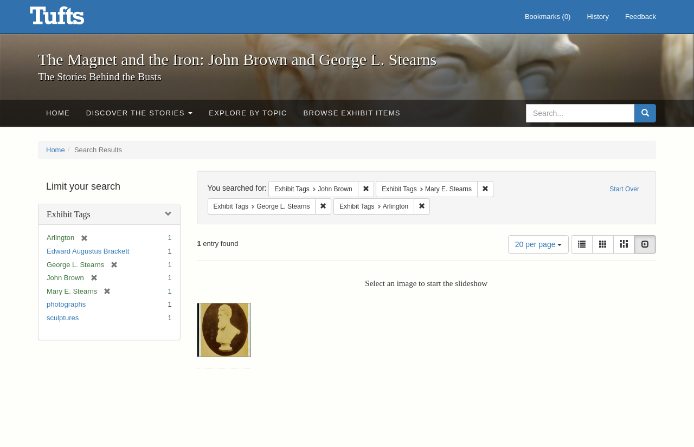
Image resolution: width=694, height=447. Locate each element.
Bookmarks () (548, 16)
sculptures (63, 318)
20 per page (538, 244)
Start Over (624, 189)
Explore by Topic (248, 113)
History (597, 16)
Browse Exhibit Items (352, 113)
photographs (66, 304)
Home (58, 113)
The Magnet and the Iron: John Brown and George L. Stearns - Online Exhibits (70, 19)
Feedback (640, 16)
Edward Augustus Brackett (88, 251)
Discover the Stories (139, 113)
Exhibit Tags (69, 214)
